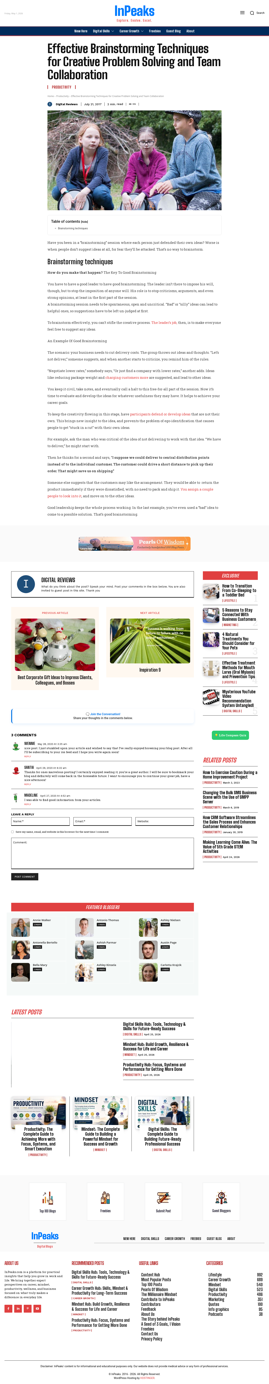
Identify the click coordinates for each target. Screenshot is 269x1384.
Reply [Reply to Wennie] (27, 756)
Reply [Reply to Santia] (27, 784)
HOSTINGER (147, 1378)
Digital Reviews (67, 104)
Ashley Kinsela (106, 965)
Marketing (230, 624)
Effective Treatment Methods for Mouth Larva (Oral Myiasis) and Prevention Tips (238, 669)
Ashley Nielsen (170, 920)
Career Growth (83, 1298)
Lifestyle (229, 600)
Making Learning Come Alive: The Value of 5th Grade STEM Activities (230, 847)
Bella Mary (40, 965)
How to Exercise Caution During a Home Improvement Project (230, 774)
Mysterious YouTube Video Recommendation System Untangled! (239, 698)
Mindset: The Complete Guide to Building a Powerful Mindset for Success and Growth (100, 1136)
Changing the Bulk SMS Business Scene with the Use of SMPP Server (230, 797)
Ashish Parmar (107, 942)
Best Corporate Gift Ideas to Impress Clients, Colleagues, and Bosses (55, 680)
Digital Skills (132, 1034)
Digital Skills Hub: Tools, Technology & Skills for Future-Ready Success (154, 1026)
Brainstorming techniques (73, 228)
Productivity (61, 87)
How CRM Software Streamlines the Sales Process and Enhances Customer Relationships (229, 822)
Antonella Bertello (45, 942)
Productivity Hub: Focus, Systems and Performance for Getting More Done (154, 1067)
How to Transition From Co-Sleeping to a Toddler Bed (239, 590)
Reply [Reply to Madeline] (27, 804)
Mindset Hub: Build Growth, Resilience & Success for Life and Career (156, 1046)
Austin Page (169, 942)
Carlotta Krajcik (171, 965)
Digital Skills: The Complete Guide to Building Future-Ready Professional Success (162, 1136)
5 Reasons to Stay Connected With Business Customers (239, 615)
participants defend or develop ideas (160, 414)
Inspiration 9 (150, 670)
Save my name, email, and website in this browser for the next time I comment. (62, 831)
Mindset (129, 1054)
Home (50, 96)
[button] (256, 12)
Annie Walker (42, 920)
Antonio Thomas (108, 920)
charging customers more (126, 377)
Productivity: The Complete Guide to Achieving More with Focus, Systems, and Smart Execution (38, 1139)
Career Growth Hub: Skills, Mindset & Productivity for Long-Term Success (100, 1291)
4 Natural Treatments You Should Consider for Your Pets (238, 641)
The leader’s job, (164, 322)
